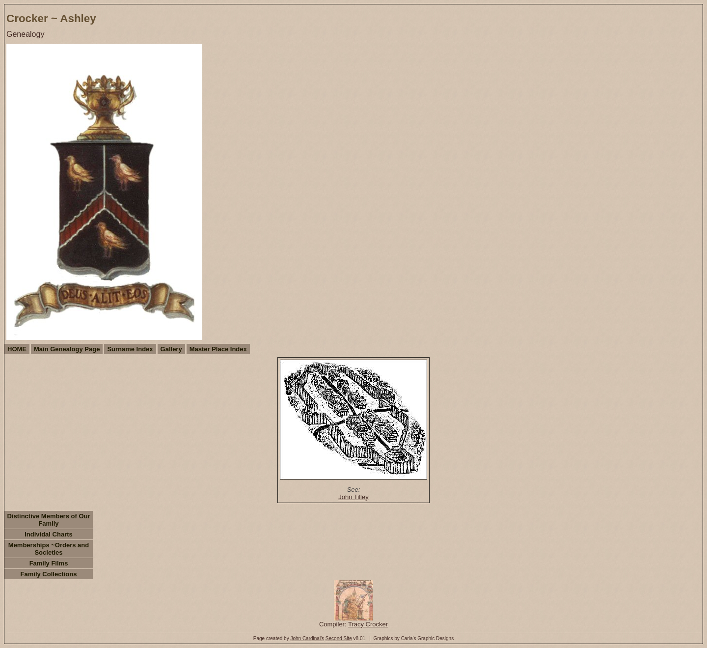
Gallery (171, 349)
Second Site (339, 638)
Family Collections (49, 574)
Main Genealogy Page (67, 349)
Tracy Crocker (368, 624)
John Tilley (353, 497)
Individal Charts (49, 534)
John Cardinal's (307, 638)
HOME (17, 349)
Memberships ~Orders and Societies (48, 548)
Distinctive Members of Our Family (48, 519)
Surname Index (130, 349)
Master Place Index (218, 349)
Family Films (48, 563)
